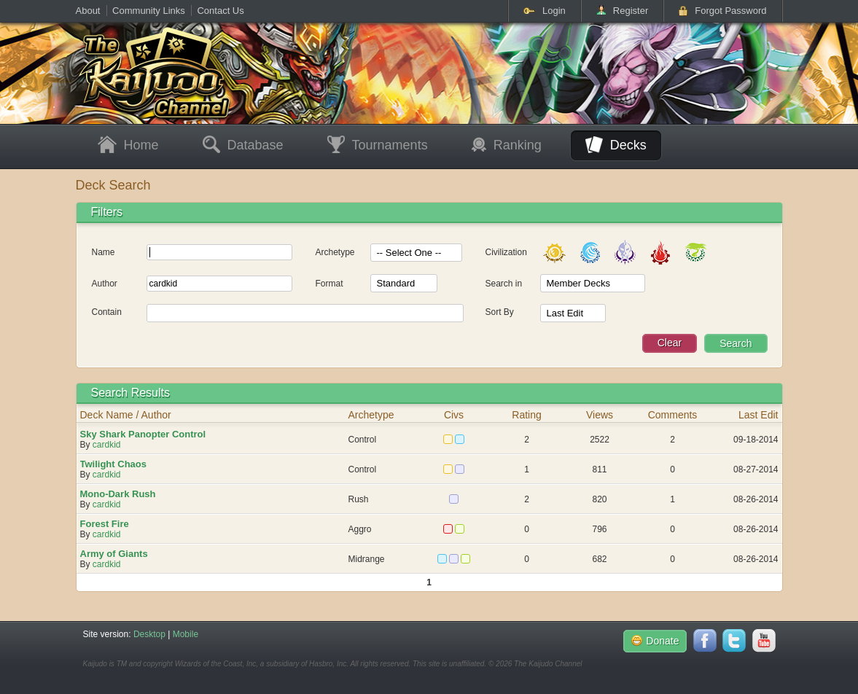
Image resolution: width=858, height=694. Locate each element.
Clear (670, 342)
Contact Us (220, 10)
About (88, 10)
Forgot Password (722, 10)
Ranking (507, 145)
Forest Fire (104, 523)
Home (128, 145)
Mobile (185, 634)
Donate (655, 641)
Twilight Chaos (113, 464)
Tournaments (377, 145)
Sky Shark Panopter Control (143, 434)
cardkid (107, 445)
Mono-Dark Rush (118, 493)
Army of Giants (114, 553)
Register (622, 10)
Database (243, 145)
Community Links (148, 10)
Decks (616, 144)
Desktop (149, 634)
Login (544, 10)
